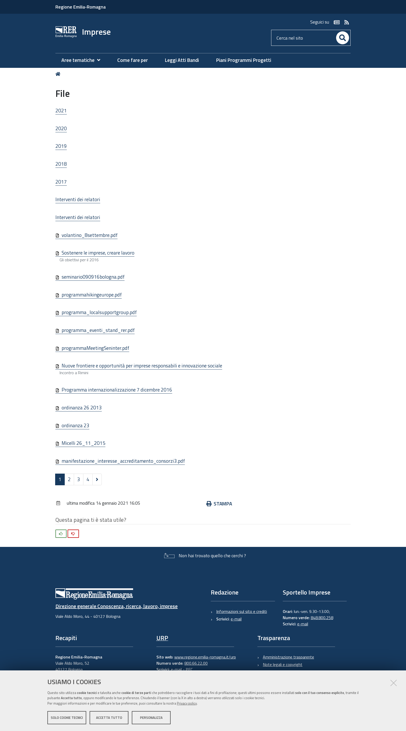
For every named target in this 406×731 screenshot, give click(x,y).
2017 (61, 181)
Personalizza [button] (151, 717)
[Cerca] (342, 37)
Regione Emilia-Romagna (80, 6)
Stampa (219, 503)
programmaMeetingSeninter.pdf (95, 348)
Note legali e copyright (282, 664)
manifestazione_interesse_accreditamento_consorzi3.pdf (123, 461)
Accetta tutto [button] (109, 717)
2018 (61, 164)
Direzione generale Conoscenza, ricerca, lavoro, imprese (116, 606)
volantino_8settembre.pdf (90, 235)
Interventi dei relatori (77, 199)
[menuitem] (83, 60)
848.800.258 (322, 617)
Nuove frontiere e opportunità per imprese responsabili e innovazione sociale (142, 365)
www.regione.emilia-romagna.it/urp (205, 657)
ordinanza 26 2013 (82, 407)
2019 (61, 146)
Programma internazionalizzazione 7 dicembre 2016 (117, 389)
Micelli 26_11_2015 (83, 443)
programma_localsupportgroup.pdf (99, 312)
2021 (61, 110)
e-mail (236, 619)
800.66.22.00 (196, 663)
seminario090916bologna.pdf (93, 276)
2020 (61, 128)
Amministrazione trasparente (288, 657)
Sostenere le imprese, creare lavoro (98, 252)
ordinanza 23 (75, 425)
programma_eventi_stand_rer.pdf (98, 330)
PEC (189, 669)
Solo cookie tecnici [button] (67, 717)
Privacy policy (187, 703)
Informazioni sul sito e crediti (241, 611)
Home (58, 74)
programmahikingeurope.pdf (92, 294)
